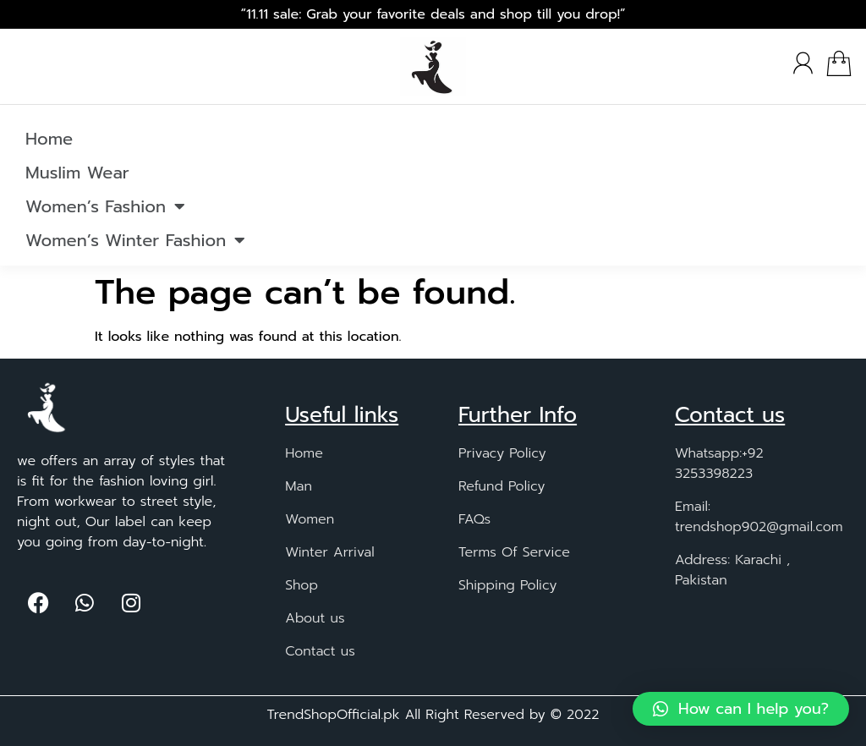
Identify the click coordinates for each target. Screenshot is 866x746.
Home (49, 138)
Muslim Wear (77, 172)
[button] (741, 709)
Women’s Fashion (105, 206)
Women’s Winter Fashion (135, 240)
